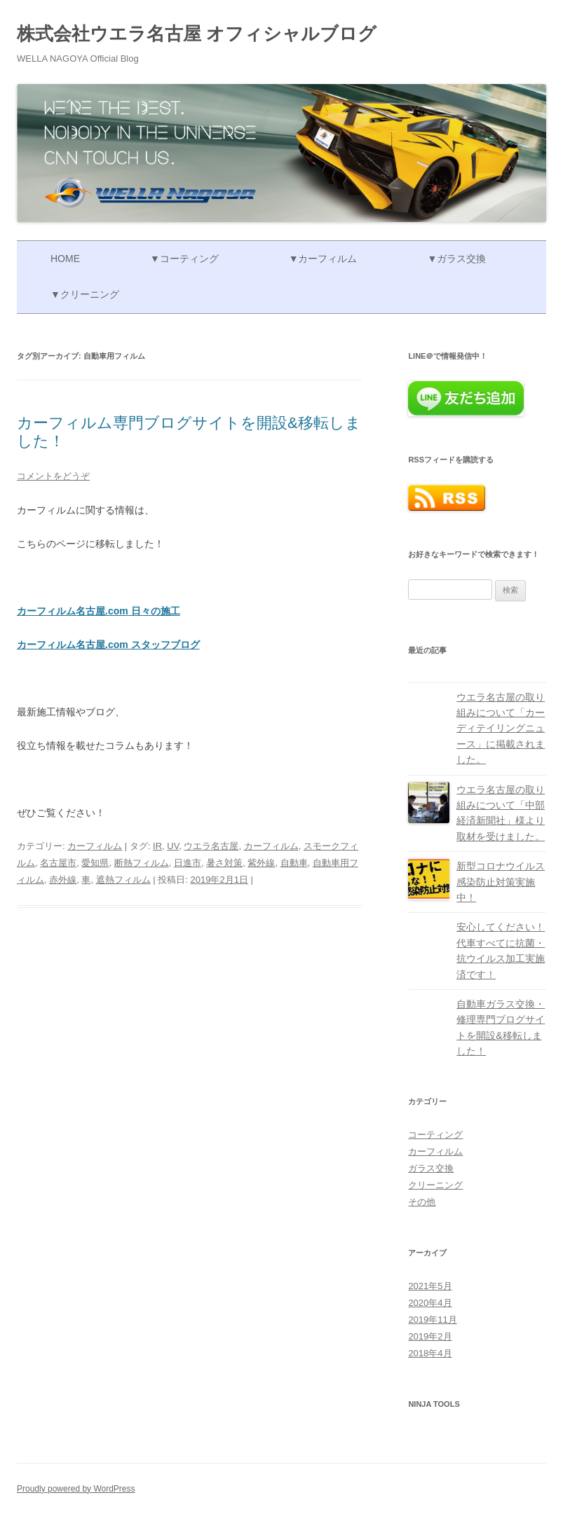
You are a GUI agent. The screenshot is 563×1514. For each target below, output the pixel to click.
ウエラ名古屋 (211, 846)
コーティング (435, 1134)
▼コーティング (184, 258)
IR (157, 846)
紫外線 (261, 863)
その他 (421, 1202)
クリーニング (435, 1185)
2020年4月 (430, 1303)
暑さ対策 (224, 863)
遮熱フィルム (123, 879)
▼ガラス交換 (456, 258)
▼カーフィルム (323, 258)
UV (173, 846)
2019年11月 (432, 1319)
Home (65, 258)
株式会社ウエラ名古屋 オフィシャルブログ (197, 33)
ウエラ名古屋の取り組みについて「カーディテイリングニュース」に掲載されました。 (500, 728)
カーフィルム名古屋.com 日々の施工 (98, 611)
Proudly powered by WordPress (76, 1489)
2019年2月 (430, 1336)
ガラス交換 (431, 1168)
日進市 (187, 863)
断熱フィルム (141, 863)
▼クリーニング (85, 294)
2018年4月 (430, 1353)
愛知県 (95, 863)
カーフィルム (94, 846)
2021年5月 (430, 1286)
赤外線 (62, 879)
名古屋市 (58, 863)
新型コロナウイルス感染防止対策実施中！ (500, 881)
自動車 (294, 863)
